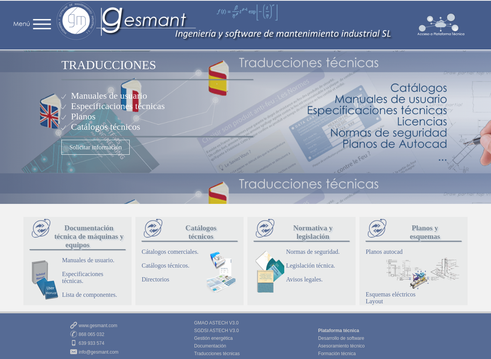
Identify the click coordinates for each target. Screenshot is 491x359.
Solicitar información (95, 147)
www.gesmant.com (98, 325)
